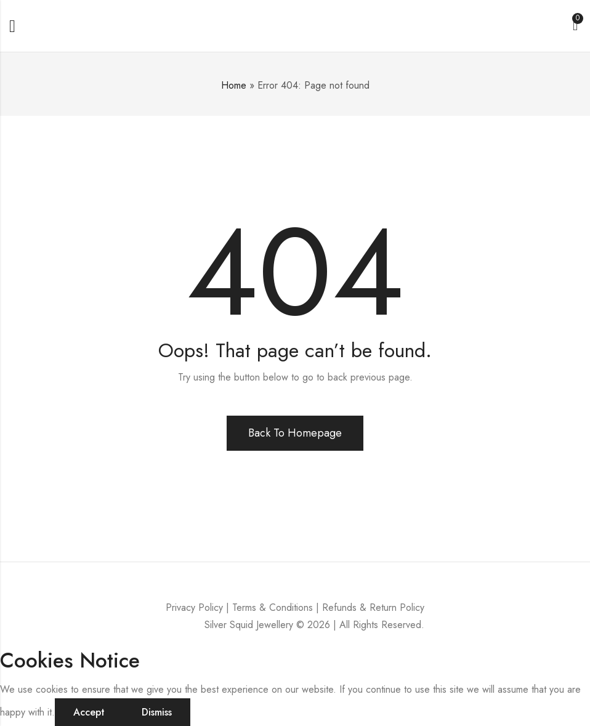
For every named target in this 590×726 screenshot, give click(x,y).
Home (233, 85)
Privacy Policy (194, 607)
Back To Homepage (295, 433)
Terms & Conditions (272, 607)
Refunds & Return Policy (373, 607)
